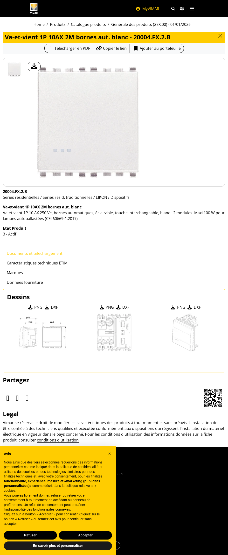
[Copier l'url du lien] (111, 48)
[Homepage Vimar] (78, 8)
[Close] (220, 36)
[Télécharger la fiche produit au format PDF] (68, 48)
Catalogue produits (88, 24)
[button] (109, 453)
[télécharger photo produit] (34, 66)
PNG (34, 307)
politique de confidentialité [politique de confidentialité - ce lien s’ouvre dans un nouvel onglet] (79, 467)
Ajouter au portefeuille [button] (157, 48)
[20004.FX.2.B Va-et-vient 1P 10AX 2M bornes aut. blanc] (14, 69)
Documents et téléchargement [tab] (34, 253)
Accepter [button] (85, 535)
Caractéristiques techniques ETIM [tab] (37, 263)
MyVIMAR (147, 8)
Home (39, 24)
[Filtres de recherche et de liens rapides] (173, 9)
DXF (51, 307)
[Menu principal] (192, 9)
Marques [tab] (15, 272)
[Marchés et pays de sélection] (182, 9)
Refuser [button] (30, 535)
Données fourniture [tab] (25, 282)
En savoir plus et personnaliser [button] (58, 546)
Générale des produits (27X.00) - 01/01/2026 (151, 24)
